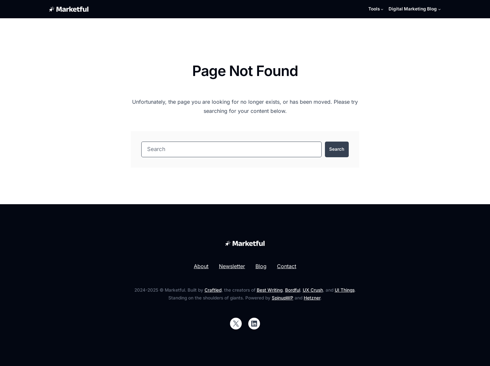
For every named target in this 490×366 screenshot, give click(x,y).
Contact (286, 266)
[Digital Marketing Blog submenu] (415, 9)
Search (336, 149)
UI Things (345, 290)
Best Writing (270, 290)
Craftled (213, 290)
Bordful (292, 290)
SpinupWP (282, 297)
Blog (261, 266)
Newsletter (232, 266)
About (201, 266)
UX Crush (313, 290)
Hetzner (312, 297)
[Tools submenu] (376, 9)
